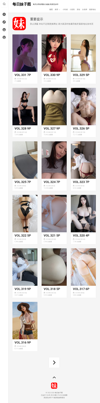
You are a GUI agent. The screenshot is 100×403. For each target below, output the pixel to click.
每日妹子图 (21, 4)
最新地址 (92, 9)
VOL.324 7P (52, 182)
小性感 (65, 9)
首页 (51, 9)
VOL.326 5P (81, 128)
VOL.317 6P (81, 289)
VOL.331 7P (23, 75)
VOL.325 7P (23, 182)
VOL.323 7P (81, 182)
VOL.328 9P (23, 128)
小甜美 (72, 9)
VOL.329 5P (81, 75)
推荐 (56, 9)
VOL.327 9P (52, 128)
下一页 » (54, 362)
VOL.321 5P (52, 235)
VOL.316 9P (23, 342)
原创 (78, 9)
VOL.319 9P (23, 289)
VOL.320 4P (81, 235)
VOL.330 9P (52, 75)
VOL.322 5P (23, 235)
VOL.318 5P (52, 289)
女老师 (84, 9)
